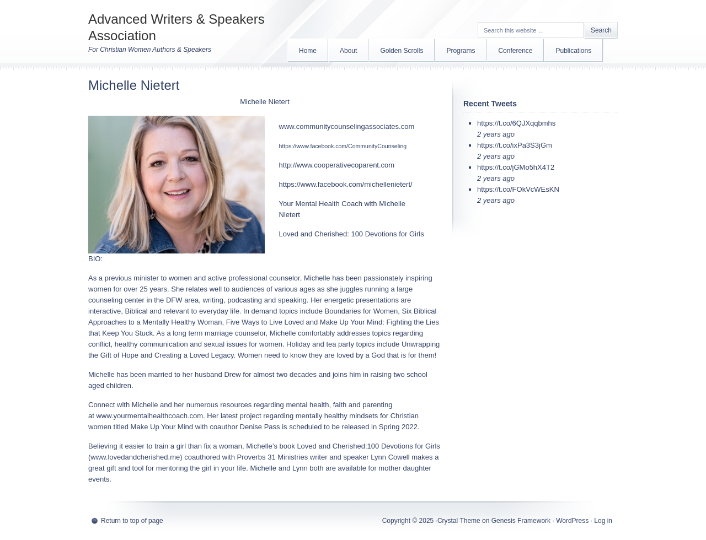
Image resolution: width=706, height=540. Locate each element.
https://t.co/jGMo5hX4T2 (515, 167)
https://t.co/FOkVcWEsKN (518, 189)
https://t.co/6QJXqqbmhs (516, 123)
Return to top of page (132, 521)
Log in (603, 521)
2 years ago (496, 134)
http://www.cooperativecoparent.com (337, 165)
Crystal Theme (458, 521)
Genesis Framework (520, 521)
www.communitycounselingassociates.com (347, 126)
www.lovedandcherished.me (135, 457)
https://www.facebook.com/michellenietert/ (346, 184)
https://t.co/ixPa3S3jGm (514, 145)
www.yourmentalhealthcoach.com (149, 416)
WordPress (572, 521)
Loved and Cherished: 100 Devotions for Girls (351, 234)
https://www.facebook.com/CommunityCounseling (343, 146)
